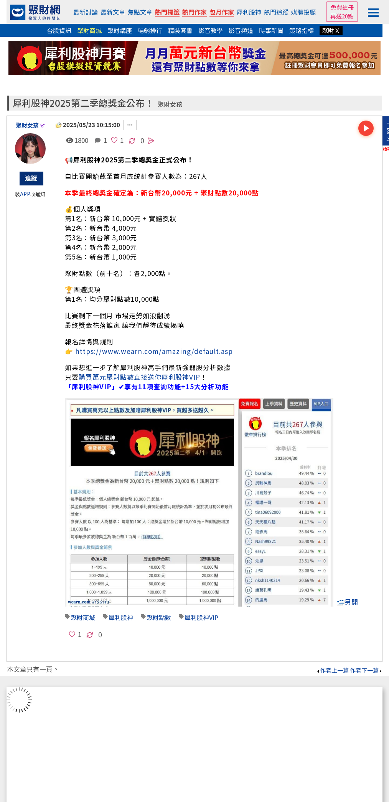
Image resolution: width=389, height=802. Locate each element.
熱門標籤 (167, 12)
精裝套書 (180, 30)
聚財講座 (119, 30)
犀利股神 (249, 12)
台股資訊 (59, 30)
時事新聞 (271, 30)
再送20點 (342, 16)
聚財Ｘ (331, 30)
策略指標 (301, 30)
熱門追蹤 (276, 12)
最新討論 (85, 12)
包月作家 (221, 12)
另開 (347, 602)
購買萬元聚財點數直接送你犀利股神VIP (139, 377)
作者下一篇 (366, 670)
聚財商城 (89, 30)
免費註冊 (342, 7)
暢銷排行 (150, 30)
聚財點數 (159, 617)
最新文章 (113, 12)
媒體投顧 (303, 12)
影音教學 (210, 30)
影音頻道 (241, 30)
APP (25, 194)
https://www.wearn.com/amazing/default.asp (154, 351)
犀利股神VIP (201, 617)
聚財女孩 (170, 104)
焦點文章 (140, 12)
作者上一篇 (332, 670)
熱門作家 (194, 12)
